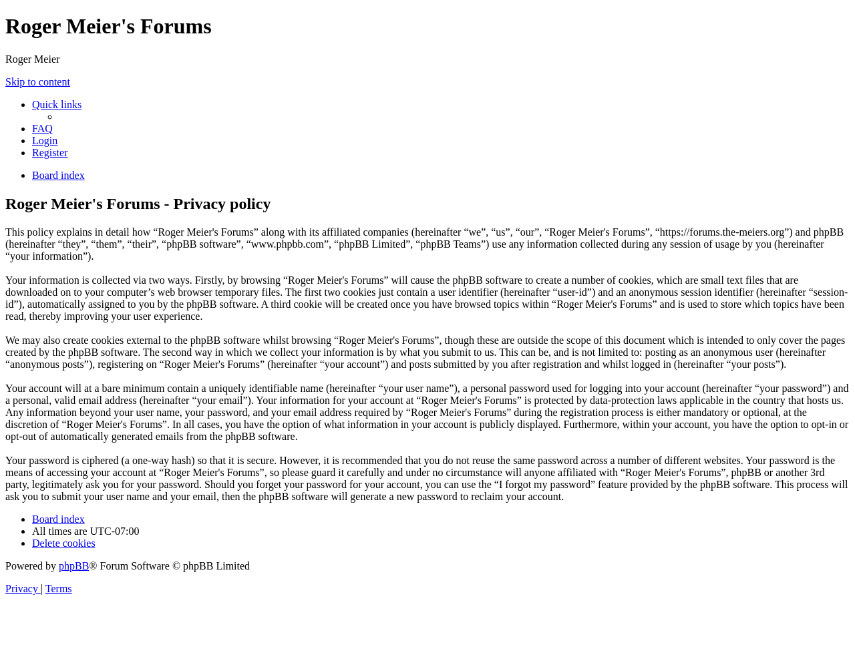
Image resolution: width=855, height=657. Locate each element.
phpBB (74, 566)
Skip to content (37, 81)
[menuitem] (42, 128)
